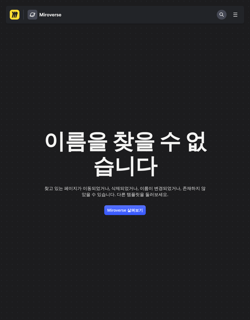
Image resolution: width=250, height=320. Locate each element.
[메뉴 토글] (235, 15)
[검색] (222, 15)
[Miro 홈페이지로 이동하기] (15, 15)
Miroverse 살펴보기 (125, 210)
